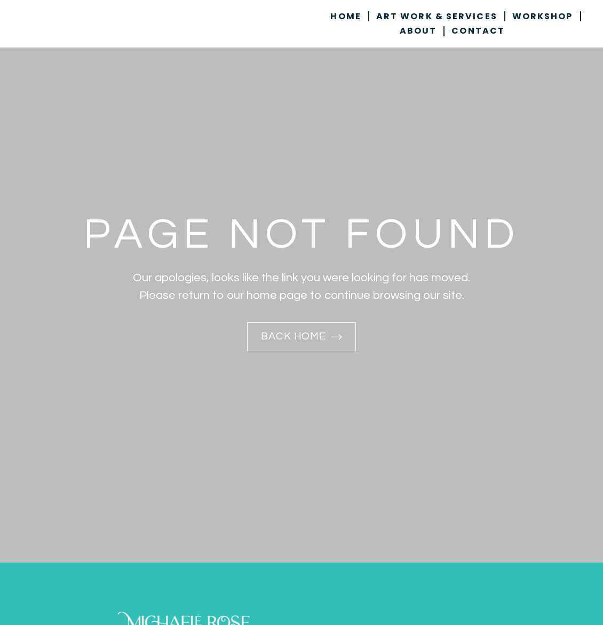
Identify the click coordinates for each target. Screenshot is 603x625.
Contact (478, 31)
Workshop (542, 16)
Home (345, 16)
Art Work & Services (436, 16)
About (418, 31)
